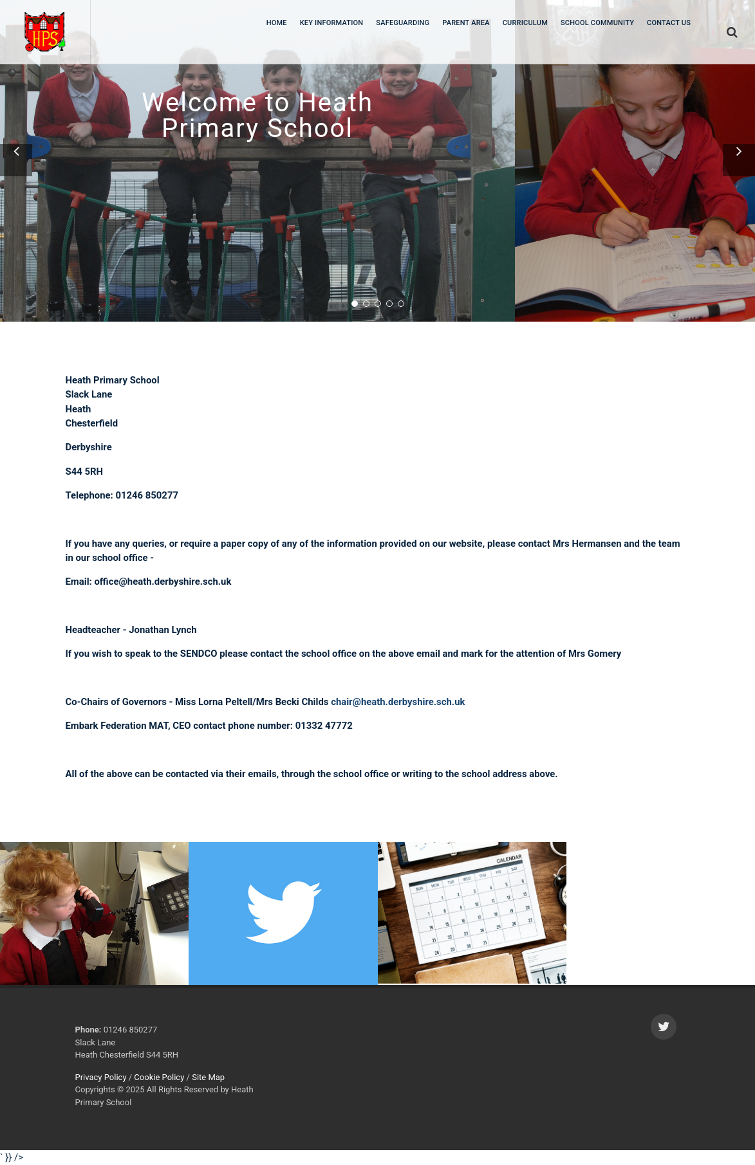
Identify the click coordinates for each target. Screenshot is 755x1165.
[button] (16, 160)
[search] (731, 30)
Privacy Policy (101, 1077)
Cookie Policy (159, 1077)
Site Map (208, 1077)
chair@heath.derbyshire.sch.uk (398, 702)
